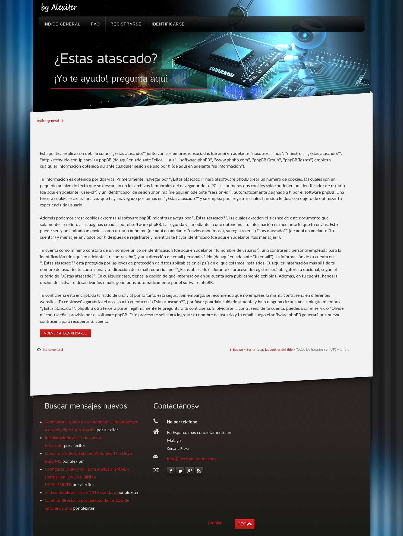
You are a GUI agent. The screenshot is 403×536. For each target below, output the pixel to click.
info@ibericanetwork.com (191, 459)
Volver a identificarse (65, 333)
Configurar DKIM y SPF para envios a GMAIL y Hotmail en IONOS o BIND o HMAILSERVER (87, 477)
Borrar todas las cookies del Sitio (270, 349)
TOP (242, 524)
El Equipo (236, 349)
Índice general (48, 121)
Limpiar (215, 523)
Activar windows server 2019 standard (80, 492)
